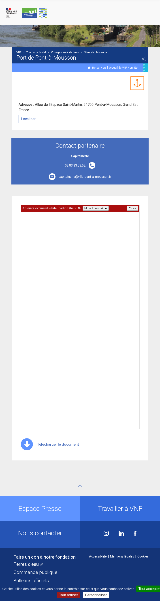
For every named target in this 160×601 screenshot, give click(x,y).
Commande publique (35, 572)
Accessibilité (98, 556)
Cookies (143, 556)
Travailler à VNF (120, 508)
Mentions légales (122, 556)
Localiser (28, 119)
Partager (143, 58)
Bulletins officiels (31, 580)
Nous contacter (40, 533)
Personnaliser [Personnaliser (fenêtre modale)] (96, 595)
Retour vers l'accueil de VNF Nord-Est (115, 67)
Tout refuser (68, 595)
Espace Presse (40, 508)
